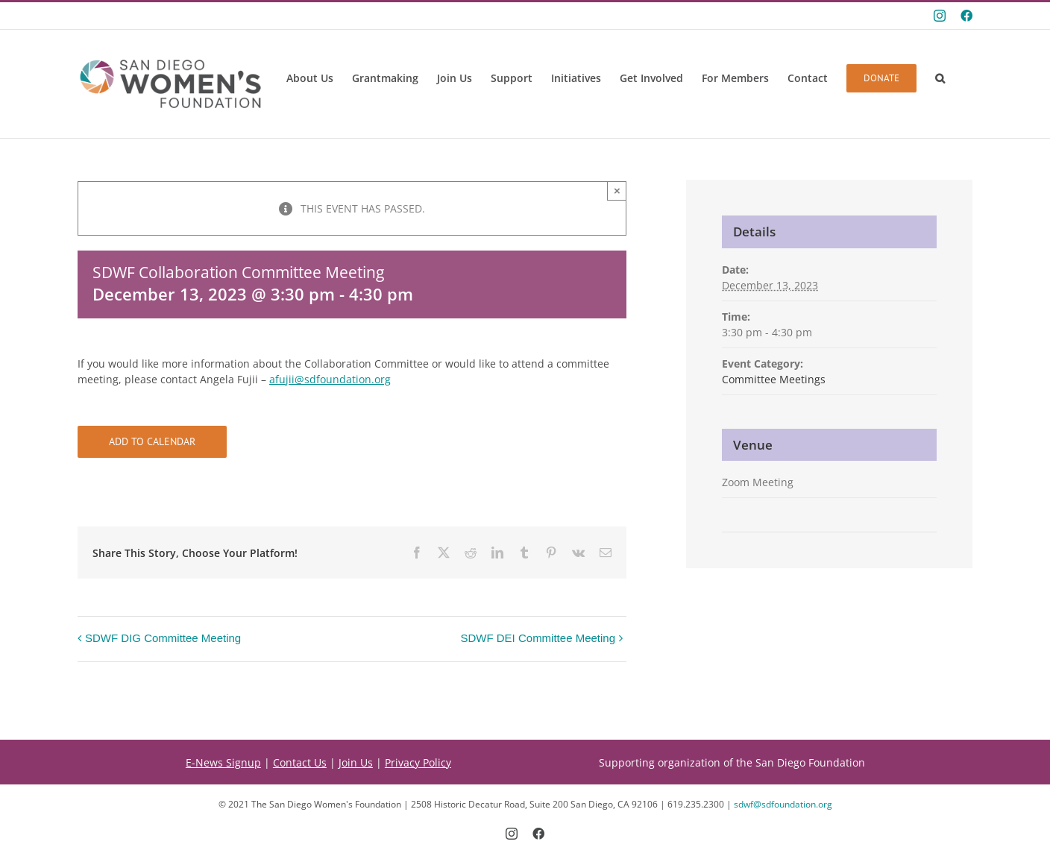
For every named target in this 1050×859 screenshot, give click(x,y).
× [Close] (617, 190)
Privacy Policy (418, 762)
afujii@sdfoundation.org (330, 379)
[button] (940, 78)
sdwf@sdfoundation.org (783, 804)
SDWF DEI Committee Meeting (537, 638)
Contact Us (300, 762)
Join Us (356, 762)
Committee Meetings (774, 379)
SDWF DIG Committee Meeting (163, 638)
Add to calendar (152, 441)
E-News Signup (223, 762)
